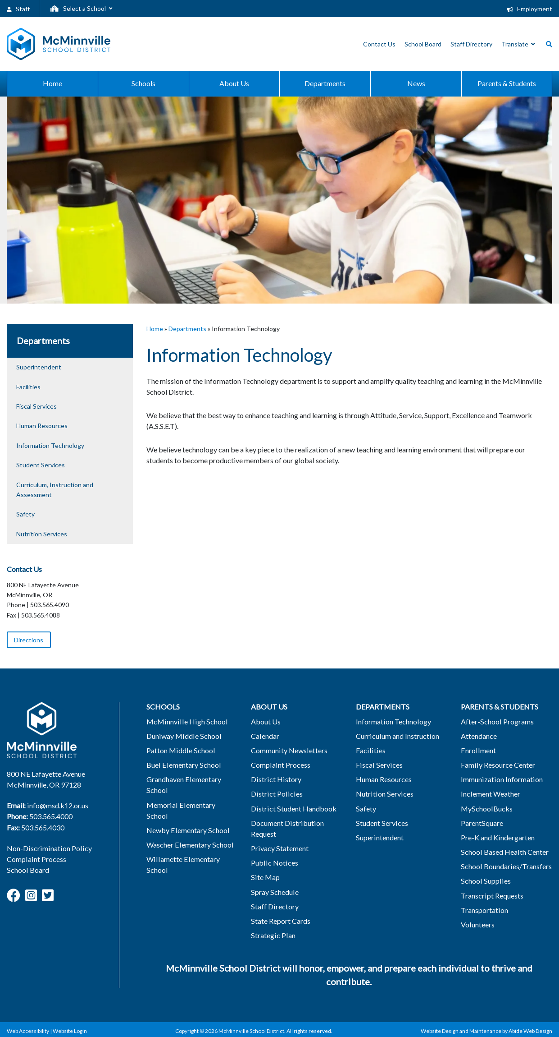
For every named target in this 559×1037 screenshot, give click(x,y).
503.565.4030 (42, 827)
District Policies (273, 793)
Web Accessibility (28, 1030)
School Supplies (482, 880)
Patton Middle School (177, 750)
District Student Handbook (290, 808)
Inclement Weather (487, 793)
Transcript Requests (489, 894)
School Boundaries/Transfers (503, 866)
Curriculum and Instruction (394, 736)
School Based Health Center (501, 851)
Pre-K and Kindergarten (495, 837)
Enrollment (475, 750)
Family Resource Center (495, 764)
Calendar (262, 736)
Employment (529, 9)
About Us (263, 721)
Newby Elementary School (184, 819)
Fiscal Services (36, 406)
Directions (28, 640)
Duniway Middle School (180, 736)
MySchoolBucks (483, 808)
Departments (187, 328)
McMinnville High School (183, 721)
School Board (27, 870)
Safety (25, 514)
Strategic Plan (269, 934)
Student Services (40, 465)
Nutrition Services (41, 534)
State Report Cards (277, 920)
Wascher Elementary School (186, 833)
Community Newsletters (286, 750)
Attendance (476, 736)
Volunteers (474, 923)
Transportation (481, 909)
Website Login (70, 1030)
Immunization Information (498, 779)
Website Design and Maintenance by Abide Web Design (486, 1030)
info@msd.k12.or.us (57, 805)
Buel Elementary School (180, 764)
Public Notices (271, 862)
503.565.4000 (51, 816)
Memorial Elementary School (188, 804)
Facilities (28, 387)
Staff (18, 9)
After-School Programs (494, 721)
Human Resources (42, 425)
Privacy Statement (276, 847)
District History (272, 779)
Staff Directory (271, 905)
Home (154, 328)
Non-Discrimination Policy (48, 848)
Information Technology (50, 445)
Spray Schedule (271, 891)
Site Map (262, 876)
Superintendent (38, 367)
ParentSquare (479, 822)
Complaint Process (36, 859)
